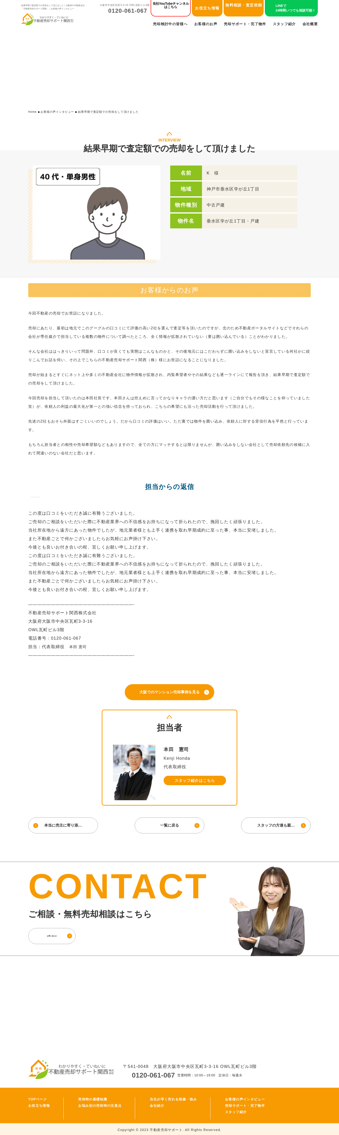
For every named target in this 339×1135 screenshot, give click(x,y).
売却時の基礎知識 (92, 1098)
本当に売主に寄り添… (62, 824)
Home (32, 111)
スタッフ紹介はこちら (195, 779)
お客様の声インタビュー (57, 111)
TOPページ (37, 1098)
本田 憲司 (79, 646)
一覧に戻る (169, 824)
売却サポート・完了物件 (245, 24)
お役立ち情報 (207, 8)
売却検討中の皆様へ (170, 24)
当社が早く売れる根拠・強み (173, 1098)
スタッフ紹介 (284, 24)
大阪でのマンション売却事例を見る (169, 692)
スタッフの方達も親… (276, 824)
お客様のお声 (205, 24)
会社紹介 (157, 1104)
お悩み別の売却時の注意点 (99, 1104)
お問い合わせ (62, 934)
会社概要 (310, 24)
